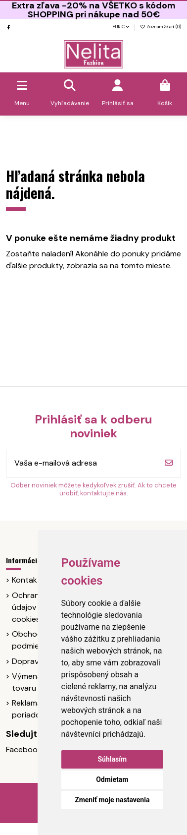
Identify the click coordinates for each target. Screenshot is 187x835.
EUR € (121, 27)
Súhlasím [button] (112, 759)
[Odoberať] (169, 463)
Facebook (24, 749)
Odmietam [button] (112, 779)
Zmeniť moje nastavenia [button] (112, 800)
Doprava (27, 661)
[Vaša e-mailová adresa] (81, 463)
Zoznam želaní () (160, 27)
